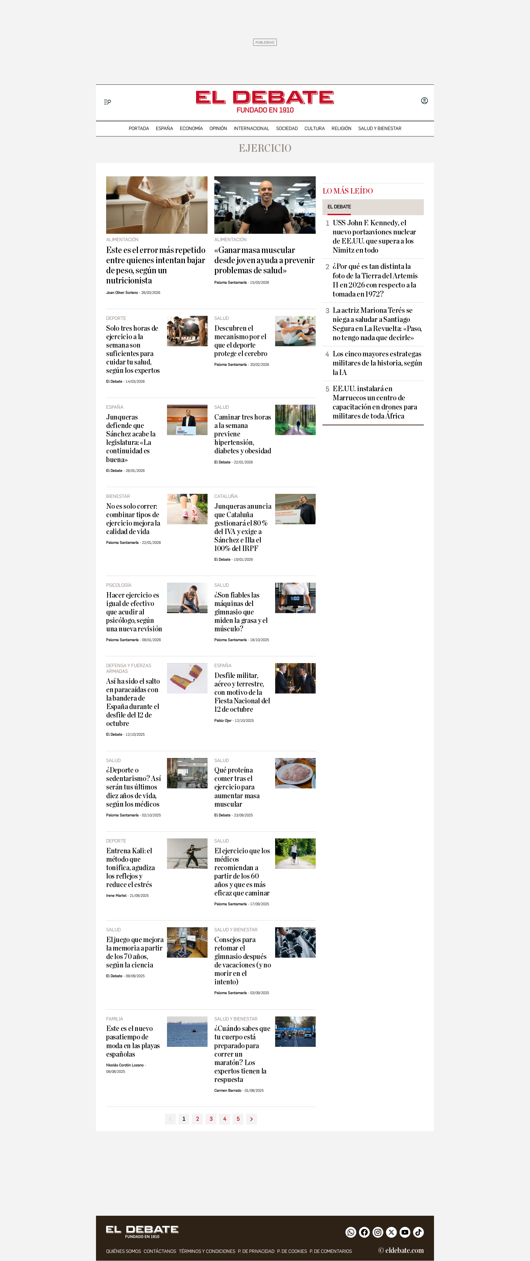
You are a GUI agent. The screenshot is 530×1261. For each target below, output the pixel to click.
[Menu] (107, 102)
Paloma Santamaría (230, 282)
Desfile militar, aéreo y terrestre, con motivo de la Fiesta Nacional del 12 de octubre (242, 692)
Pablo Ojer (223, 720)
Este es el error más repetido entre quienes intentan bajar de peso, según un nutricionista (155, 265)
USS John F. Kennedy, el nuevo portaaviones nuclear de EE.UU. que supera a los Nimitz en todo (374, 236)
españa (164, 128)
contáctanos (160, 1252)
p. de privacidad (256, 1252)
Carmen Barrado (227, 1090)
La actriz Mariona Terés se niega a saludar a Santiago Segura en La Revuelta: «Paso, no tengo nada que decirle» (377, 324)
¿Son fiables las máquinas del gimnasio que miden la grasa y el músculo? (241, 612)
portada (139, 128)
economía (191, 128)
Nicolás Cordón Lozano (125, 1065)
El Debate (114, 381)
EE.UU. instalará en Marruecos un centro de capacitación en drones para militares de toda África (375, 402)
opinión (218, 128)
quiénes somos (123, 1252)
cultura (315, 128)
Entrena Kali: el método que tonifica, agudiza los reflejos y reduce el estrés (130, 868)
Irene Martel (116, 895)
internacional (251, 128)
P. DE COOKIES (292, 1252)
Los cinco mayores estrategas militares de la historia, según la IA (377, 363)
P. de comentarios (331, 1252)
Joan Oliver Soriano (122, 293)
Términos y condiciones (207, 1252)
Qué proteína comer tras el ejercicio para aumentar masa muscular (237, 787)
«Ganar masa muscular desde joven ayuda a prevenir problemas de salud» (264, 260)
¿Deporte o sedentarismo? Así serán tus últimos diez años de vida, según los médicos (133, 787)
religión (342, 128)
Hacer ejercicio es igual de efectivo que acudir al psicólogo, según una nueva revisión (134, 612)
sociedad (287, 128)
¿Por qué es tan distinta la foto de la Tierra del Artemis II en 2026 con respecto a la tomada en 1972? (375, 280)
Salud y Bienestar (380, 128)
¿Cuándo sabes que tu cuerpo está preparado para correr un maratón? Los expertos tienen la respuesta (242, 1054)
